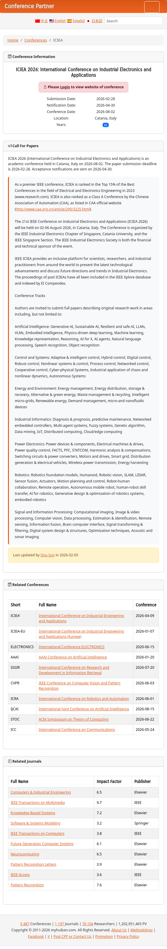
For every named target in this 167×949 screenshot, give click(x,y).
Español (79, 21)
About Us (119, 930)
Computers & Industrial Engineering (41, 792)
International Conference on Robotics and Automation (84, 698)
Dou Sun (47, 555)
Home (12, 40)
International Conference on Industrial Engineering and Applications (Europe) (81, 634)
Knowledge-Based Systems (33, 812)
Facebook (36, 936)
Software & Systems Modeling (35, 823)
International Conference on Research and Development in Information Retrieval (74, 670)
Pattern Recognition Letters (33, 864)
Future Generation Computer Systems (42, 843)
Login (65, 86)
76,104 (87, 923)
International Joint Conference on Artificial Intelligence (84, 708)
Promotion (104, 936)
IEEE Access (20, 874)
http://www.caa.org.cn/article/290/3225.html (53, 209)
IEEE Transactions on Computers (37, 833)
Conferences (36, 40)
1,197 (59, 923)
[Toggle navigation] (152, 7)
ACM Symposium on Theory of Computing (73, 719)
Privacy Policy (128, 936)
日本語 (97, 21)
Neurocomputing (25, 854)
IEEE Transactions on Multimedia (38, 802)
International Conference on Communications (77, 729)
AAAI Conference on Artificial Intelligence (73, 657)
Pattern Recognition (27, 884)
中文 (44, 21)
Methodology (141, 930)
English (60, 21)
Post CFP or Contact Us (72, 936)
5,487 (25, 923)
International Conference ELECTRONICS (72, 646)
